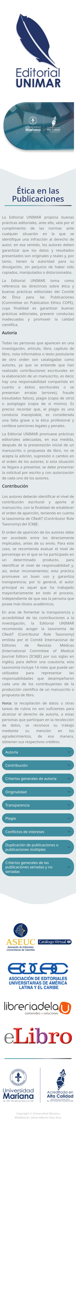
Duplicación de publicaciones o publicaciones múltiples (31, 847)
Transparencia (17, 804)
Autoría (11, 751)
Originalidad (16, 791)
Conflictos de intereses (24, 831)
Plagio (10, 818)
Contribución (16, 765)
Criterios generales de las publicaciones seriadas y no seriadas (28, 867)
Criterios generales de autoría (30, 778)
